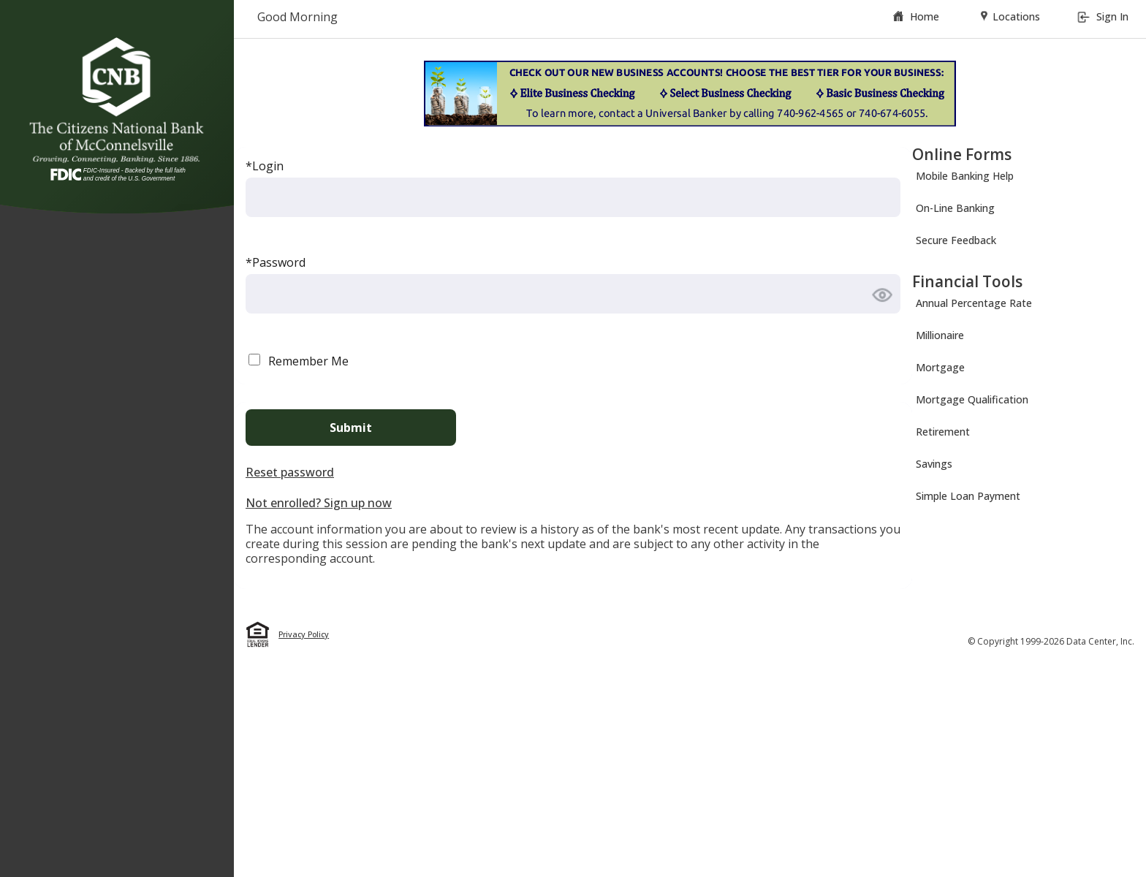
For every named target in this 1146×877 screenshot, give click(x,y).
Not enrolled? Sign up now (319, 503)
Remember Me (308, 361)
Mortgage (940, 367)
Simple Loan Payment (968, 496)
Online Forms (962, 154)
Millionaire (940, 335)
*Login (265, 166)
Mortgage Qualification (972, 399)
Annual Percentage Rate (974, 303)
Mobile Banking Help (965, 176)
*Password (276, 262)
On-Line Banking (955, 208)
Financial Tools (967, 281)
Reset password (290, 472)
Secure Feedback (956, 240)
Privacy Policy (303, 634)
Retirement (943, 431)
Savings (934, 464)
